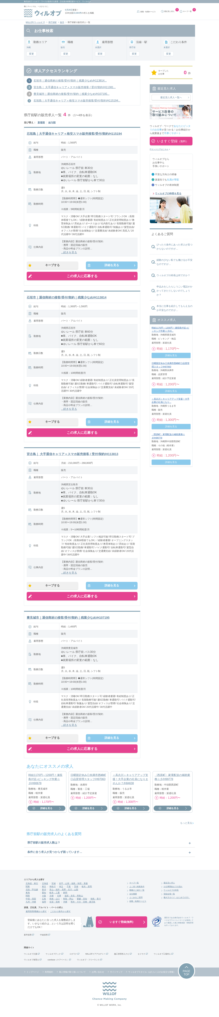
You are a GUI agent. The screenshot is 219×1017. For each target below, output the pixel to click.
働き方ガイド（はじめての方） (177, 901)
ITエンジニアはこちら (159, 149)
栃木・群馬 (87, 890)
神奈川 (52, 890)
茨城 (76, 890)
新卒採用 (27, 938)
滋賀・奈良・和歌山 (74, 899)
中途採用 (44, 938)
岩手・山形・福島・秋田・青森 (73, 887)
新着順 (41, 122)
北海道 (45, 887)
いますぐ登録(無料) (121, 925)
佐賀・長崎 (54, 905)
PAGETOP (186, 976)
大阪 (44, 899)
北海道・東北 (32, 887)
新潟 (44, 893)
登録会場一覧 (169, 897)
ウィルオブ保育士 (31, 963)
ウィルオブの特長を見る (168, 193)
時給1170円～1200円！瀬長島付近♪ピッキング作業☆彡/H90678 (45, 782)
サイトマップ (116, 975)
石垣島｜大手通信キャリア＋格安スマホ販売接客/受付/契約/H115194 (74, 133)
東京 (44, 890)
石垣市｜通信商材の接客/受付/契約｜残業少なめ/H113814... (70, 80)
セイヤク (141, 957)
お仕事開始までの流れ (173, 890)
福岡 (44, 905)
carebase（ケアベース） (58, 963)
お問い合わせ (98, 975)
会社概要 (133, 897)
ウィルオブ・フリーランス (88, 963)
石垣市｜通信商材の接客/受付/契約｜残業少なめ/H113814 (66, 298)
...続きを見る (69, 252)
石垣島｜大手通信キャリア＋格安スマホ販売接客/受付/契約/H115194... (77, 100)
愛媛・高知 (82, 902)
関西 (28, 899)
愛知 (44, 896)
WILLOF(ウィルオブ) (35, 22)
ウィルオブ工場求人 (162, 957)
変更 (31, 53)
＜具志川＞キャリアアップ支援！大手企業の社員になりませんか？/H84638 (130, 782)
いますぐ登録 (173, 141)
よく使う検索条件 (136, 890)
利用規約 (49, 975)
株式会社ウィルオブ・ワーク (35, 1)
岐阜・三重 (54, 896)
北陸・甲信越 (32, 893)
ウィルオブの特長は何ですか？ (173, 275)
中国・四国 (31, 902)
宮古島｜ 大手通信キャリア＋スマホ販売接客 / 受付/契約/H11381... (75, 87)
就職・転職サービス (148, 12)
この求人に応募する (82, 277)
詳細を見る (110, 266)
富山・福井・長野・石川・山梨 (63, 893)
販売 (62, 22)
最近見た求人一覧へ (171, 97)
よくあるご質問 (136, 901)
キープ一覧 (134, 886)
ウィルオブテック (53, 957)
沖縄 (65, 905)
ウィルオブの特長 (171, 894)
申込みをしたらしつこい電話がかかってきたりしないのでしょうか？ (174, 290)
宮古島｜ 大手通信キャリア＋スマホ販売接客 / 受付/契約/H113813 (72, 455)
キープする (54, 266)
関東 (28, 890)
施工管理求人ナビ (121, 957)
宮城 (53, 887)
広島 (44, 902)
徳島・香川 (96, 902)
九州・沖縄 (31, 905)
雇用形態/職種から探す (36, 915)
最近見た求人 (169, 886)
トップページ (33, 975)
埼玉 (61, 890)
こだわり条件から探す (60, 915)
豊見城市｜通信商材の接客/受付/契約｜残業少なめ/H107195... (72, 93)
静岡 (65, 896)
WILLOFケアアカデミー (95, 957)
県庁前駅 (52, 22)
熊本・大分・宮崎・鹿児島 (83, 905)
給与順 (52, 122)
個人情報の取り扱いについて (72, 975)
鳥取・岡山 (68, 902)
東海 (28, 896)
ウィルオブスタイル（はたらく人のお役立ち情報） (152, 975)
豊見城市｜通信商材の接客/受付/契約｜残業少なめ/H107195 (68, 620)
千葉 (69, 890)
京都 (51, 899)
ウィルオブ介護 (30, 957)
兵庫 (59, 899)
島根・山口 (54, 902)
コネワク (73, 957)
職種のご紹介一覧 (136, 894)
